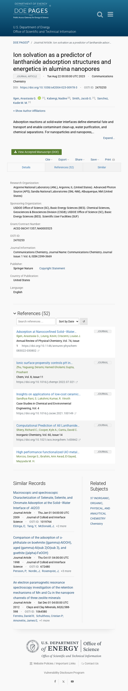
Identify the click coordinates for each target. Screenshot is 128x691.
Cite (49, 159)
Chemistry (96, 523)
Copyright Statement (52, 268)
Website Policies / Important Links (52, 663)
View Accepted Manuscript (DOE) (36, 152)
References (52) (64, 167)
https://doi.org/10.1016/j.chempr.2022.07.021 (47, 382)
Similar (102, 167)
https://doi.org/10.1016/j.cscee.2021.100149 (46, 413)
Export (64, 159)
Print (110, 159)
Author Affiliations (29, 110)
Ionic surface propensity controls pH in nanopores (43, 363)
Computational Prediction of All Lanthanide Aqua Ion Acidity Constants (46, 425)
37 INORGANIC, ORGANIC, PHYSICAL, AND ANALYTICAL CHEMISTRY (100, 508)
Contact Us (89, 663)
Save (95, 159)
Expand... (109, 138)
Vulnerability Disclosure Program (64, 672)
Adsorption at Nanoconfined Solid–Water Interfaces (45, 332)
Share (80, 159)
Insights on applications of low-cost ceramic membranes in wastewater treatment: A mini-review (47, 394)
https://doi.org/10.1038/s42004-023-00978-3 (49, 87)
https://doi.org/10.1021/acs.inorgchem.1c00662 (48, 439)
